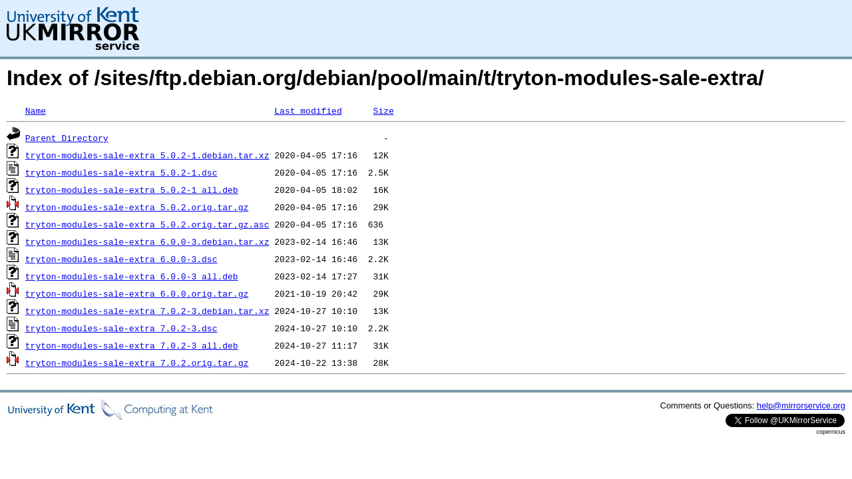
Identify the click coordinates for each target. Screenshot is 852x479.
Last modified (307, 110)
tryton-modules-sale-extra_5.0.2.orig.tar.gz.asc (147, 224)
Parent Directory (66, 138)
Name (35, 110)
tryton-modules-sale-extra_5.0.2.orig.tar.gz (136, 207)
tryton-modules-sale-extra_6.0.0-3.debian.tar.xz (147, 241)
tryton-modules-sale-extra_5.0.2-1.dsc (121, 172)
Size (383, 110)
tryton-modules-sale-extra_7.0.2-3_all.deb (131, 345)
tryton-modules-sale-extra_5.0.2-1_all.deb (131, 190)
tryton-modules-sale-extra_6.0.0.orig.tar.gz (136, 293)
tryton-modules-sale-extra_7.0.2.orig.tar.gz (136, 363)
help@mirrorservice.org (801, 405)
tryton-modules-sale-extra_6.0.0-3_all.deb (131, 276)
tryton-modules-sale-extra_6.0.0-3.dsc (121, 259)
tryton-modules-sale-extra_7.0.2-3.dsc (121, 328)
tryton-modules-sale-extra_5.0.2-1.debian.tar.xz (147, 155)
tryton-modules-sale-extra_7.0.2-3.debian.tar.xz (147, 311)
